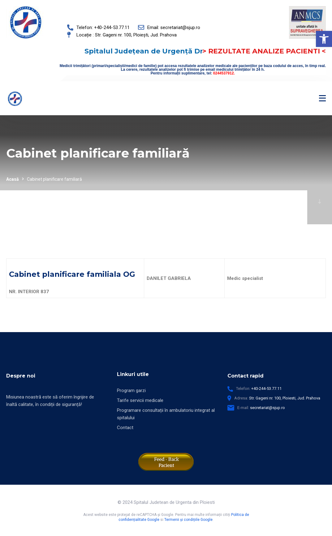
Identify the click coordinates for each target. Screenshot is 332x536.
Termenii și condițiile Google (188, 519)
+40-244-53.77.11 (266, 388)
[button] (324, 39)
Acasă (12, 179)
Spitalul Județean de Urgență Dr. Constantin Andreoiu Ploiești (166, 54)
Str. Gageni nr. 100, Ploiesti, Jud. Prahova (284, 398)
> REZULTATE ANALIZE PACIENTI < (264, 51)
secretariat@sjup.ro (267, 407)
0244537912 (223, 73)
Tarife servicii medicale (140, 400)
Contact (125, 427)
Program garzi (131, 390)
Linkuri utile (133, 374)
